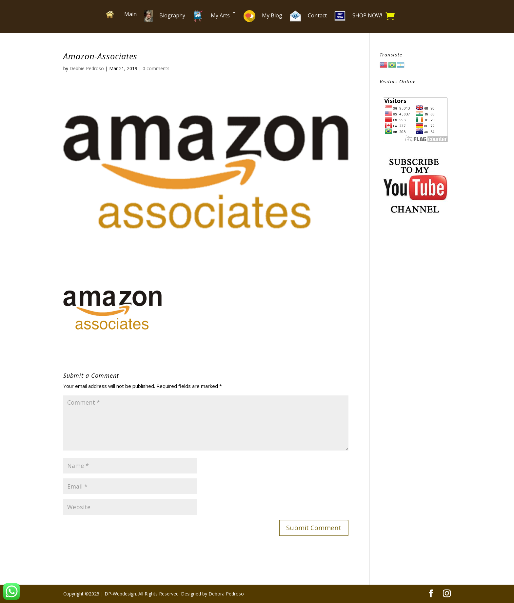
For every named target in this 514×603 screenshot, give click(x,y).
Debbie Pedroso (86, 68)
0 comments (156, 68)
